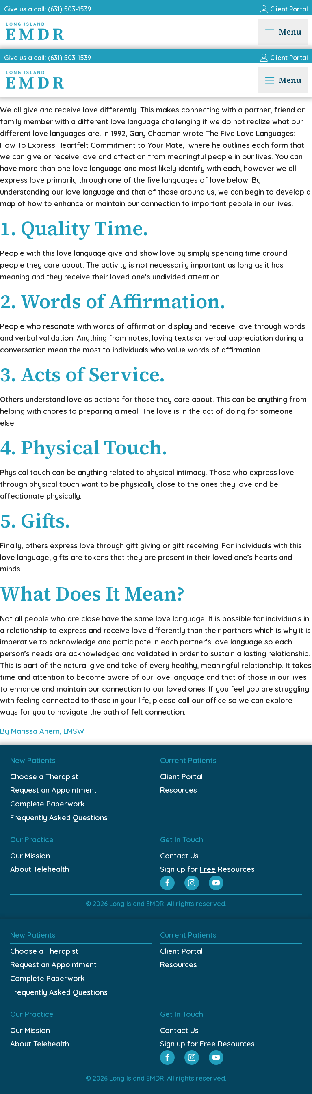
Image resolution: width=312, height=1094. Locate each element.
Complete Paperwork (47, 804)
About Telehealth (39, 869)
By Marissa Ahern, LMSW (43, 731)
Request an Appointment (53, 790)
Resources (178, 790)
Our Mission (30, 855)
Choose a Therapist (44, 776)
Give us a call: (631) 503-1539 (47, 9)
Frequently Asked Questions (59, 817)
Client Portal (181, 776)
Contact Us (179, 855)
